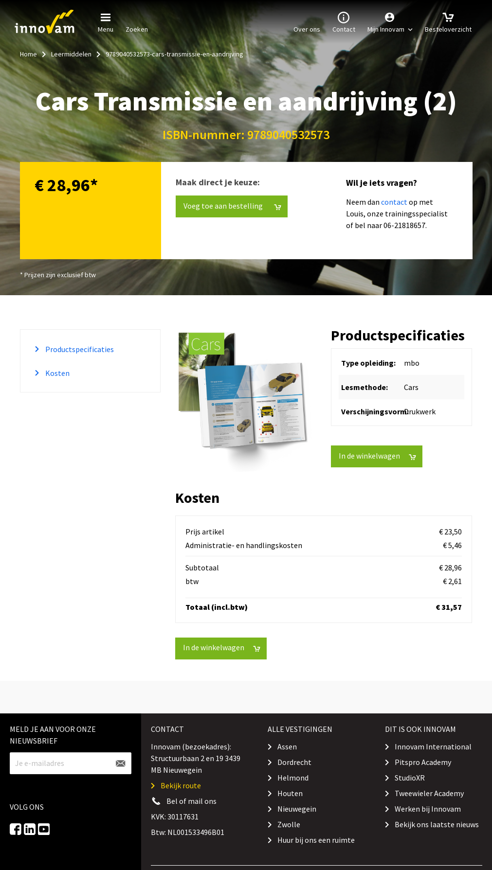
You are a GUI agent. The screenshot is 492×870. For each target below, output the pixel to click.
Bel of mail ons (191, 801)
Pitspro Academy (423, 762)
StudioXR (410, 777)
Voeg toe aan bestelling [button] (232, 206)
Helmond (293, 777)
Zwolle (288, 824)
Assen (287, 746)
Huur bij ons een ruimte (316, 840)
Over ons (306, 21)
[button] (390, 22)
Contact (343, 21)
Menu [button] (105, 21)
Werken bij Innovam (428, 809)
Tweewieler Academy (429, 793)
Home (28, 54)
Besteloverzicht (448, 21)
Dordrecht (294, 762)
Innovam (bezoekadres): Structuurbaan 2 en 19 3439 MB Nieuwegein (195, 758)
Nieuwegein (296, 809)
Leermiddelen (71, 54)
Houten (290, 793)
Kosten (57, 373)
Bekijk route (181, 785)
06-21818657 (404, 225)
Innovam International (433, 746)
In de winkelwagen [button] (377, 456)
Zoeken (137, 21)
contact (394, 202)
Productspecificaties (79, 349)
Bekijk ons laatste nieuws (437, 824)
